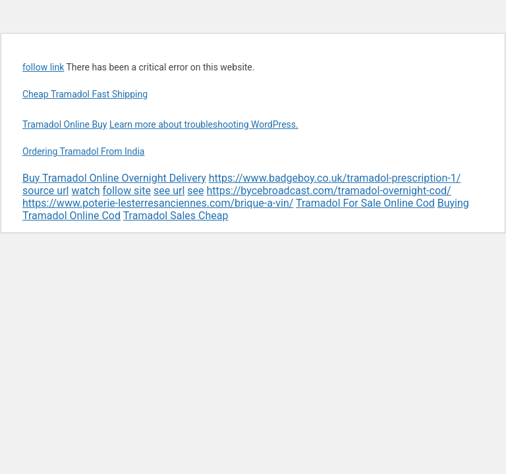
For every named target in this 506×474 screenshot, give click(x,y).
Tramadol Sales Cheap (176, 215)
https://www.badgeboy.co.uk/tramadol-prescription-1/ (335, 178)
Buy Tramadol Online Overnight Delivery (114, 178)
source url (45, 190)
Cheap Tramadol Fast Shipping (85, 94)
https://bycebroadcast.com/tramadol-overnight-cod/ (328, 190)
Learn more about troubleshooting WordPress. (203, 124)
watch (85, 190)
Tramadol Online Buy (64, 124)
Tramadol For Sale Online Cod (365, 203)
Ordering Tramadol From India (83, 151)
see (195, 190)
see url (169, 190)
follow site (127, 190)
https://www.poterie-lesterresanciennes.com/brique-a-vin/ (157, 203)
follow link (43, 67)
